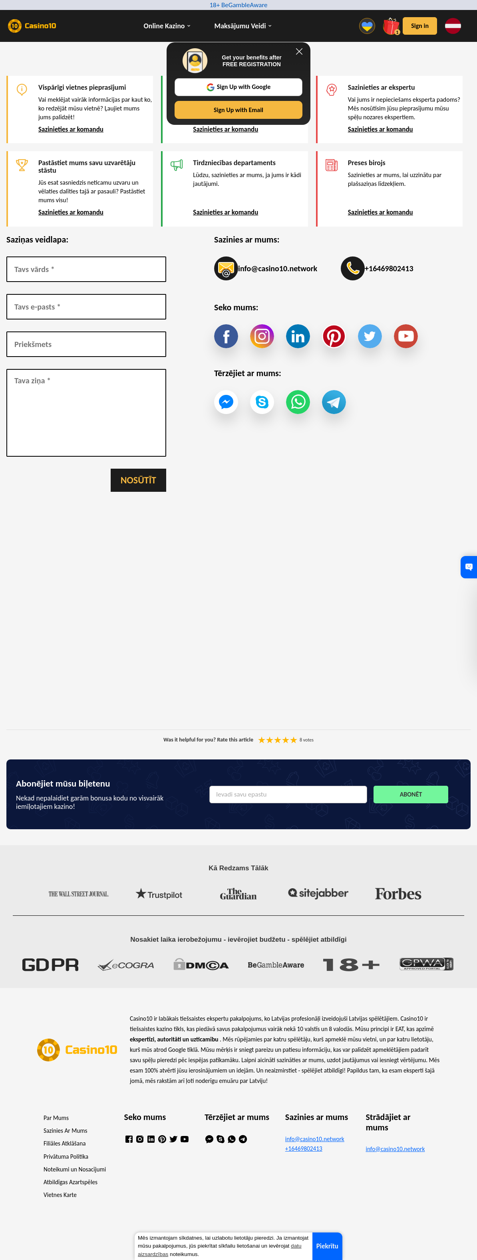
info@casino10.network (265, 268)
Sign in (420, 26)
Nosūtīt (138, 480)
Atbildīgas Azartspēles (70, 1182)
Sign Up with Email (238, 110)
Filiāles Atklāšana (65, 1143)
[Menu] (369, 26)
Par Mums (56, 1118)
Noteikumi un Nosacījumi (75, 1169)
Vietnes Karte (60, 1195)
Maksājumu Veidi (240, 26)
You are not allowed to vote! (293, 739)
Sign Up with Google (239, 87)
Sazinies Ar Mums (65, 1130)
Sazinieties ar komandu (70, 129)
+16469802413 (377, 268)
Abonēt (411, 794)
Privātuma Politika (66, 1156)
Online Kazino (164, 26)
